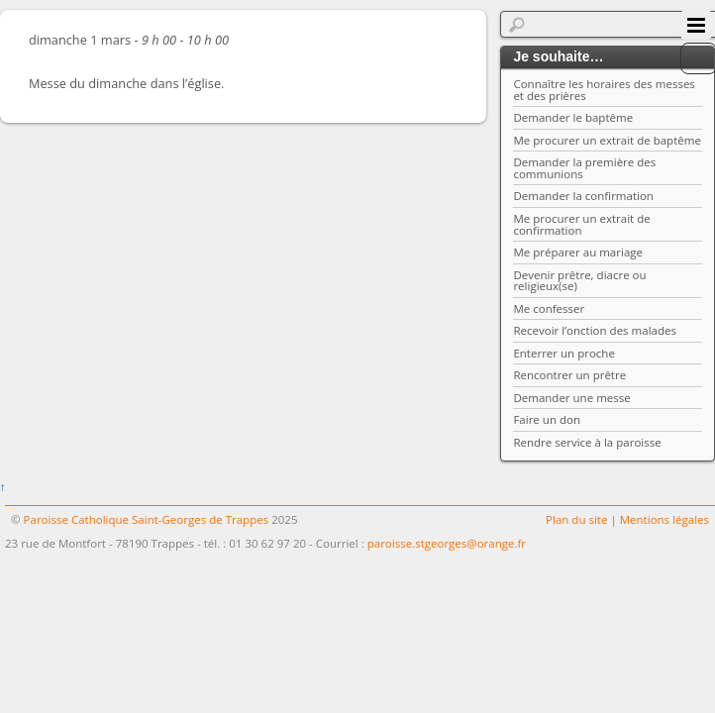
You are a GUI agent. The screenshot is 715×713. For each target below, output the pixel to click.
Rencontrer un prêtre (569, 374)
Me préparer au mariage (578, 252)
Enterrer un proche (563, 353)
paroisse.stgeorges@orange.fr (446, 543)
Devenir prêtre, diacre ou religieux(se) (579, 280)
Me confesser (548, 308)
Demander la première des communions (584, 167)
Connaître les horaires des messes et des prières (603, 89)
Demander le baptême (573, 117)
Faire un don (546, 419)
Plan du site (576, 519)
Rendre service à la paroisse (587, 442)
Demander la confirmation (583, 195)
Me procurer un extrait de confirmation (581, 224)
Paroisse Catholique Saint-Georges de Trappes (146, 519)
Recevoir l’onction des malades (594, 330)
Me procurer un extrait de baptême (606, 140)
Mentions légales (664, 519)
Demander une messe (571, 397)
